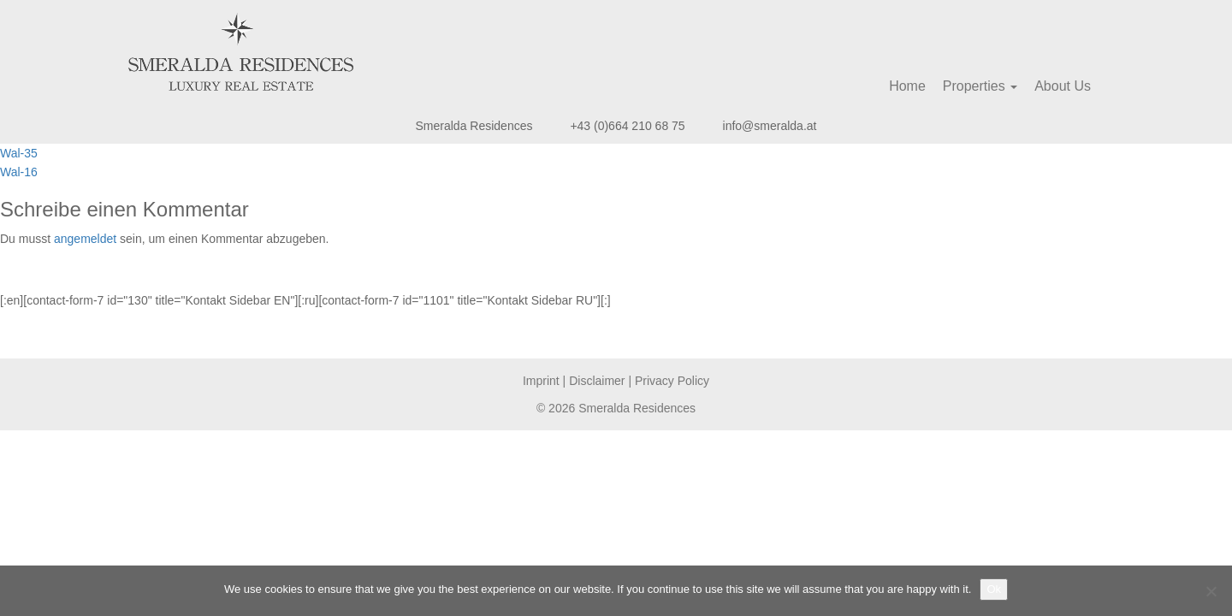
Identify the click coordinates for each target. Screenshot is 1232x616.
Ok (993, 589)
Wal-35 (19, 153)
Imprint (541, 381)
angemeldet (85, 239)
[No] (1210, 591)
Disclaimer (597, 381)
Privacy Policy (672, 381)
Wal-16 (19, 172)
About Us (1062, 86)
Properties (980, 86)
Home (907, 86)
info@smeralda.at (770, 126)
